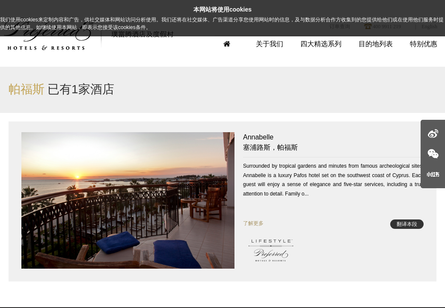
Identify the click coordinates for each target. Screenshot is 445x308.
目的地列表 (376, 43)
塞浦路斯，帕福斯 (333, 141)
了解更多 (253, 223)
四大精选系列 (320, 43)
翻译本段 (407, 224)
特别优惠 (423, 43)
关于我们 (269, 43)
